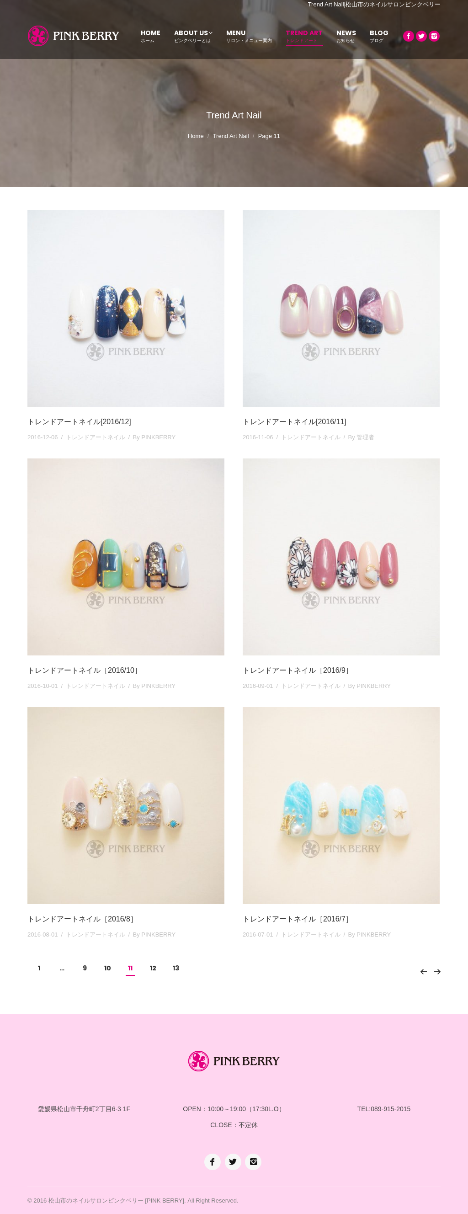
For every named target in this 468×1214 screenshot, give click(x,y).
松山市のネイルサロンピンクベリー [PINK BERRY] (116, 1200)
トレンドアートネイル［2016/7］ (298, 919)
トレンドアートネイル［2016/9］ (298, 670)
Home (196, 136)
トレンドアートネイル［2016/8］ (82, 919)
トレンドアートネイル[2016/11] (294, 422)
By (154, 437)
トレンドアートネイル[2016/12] (79, 422)
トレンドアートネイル (95, 437)
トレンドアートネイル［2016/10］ (84, 670)
